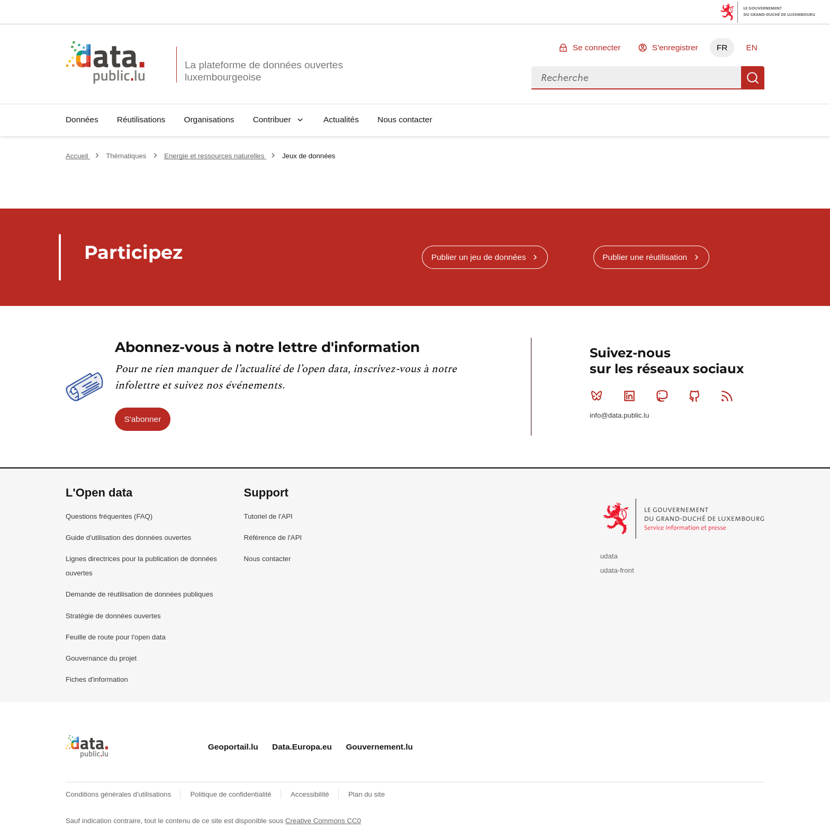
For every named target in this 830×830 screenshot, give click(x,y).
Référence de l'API (273, 538)
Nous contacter (404, 119)
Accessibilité (311, 794)
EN (751, 47)
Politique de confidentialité (231, 794)
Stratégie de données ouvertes (113, 616)
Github (697, 396)
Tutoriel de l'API (268, 516)
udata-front (617, 570)
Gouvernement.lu (379, 746)
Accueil (78, 156)
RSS (729, 396)
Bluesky (599, 396)
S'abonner (142, 418)
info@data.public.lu (619, 415)
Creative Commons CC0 (323, 821)
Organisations (209, 119)
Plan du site (366, 794)
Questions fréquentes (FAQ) (109, 516)
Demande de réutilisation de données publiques (139, 594)
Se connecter (597, 47)
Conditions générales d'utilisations (119, 794)
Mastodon (664, 396)
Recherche (752, 77)
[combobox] (636, 77)
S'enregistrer (675, 47)
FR (722, 47)
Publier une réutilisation (644, 256)
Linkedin (631, 396)
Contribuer (272, 119)
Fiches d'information (97, 679)
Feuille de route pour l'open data (116, 637)
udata (609, 556)
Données (82, 119)
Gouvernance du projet (101, 658)
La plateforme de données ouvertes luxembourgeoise (264, 71)
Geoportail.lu (233, 746)
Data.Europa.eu (302, 746)
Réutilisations (141, 119)
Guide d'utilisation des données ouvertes (128, 538)
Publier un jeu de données (478, 256)
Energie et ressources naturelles (215, 156)
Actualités (341, 119)
